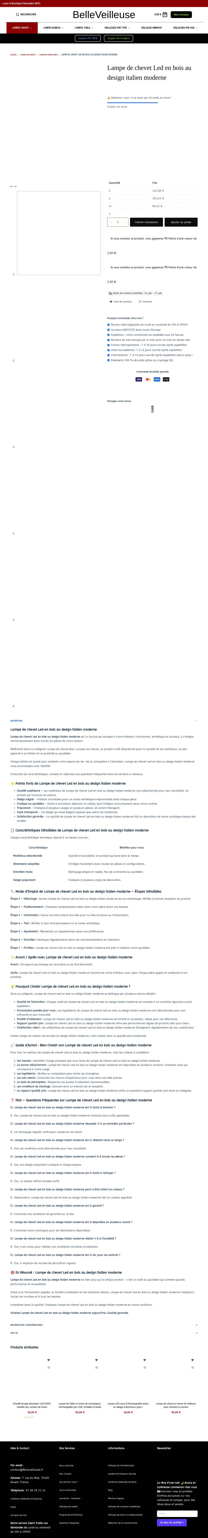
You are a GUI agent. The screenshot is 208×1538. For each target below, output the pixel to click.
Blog (111, 1483)
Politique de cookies (71, 1500)
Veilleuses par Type (117, 28)
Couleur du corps (117, 106)
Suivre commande (70, 1483)
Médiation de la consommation (127, 1525)
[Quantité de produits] (117, 222)
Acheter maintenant (146, 222)
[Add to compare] (145, 301)
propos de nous (21, 1513)
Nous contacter (69, 1459)
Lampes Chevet (22, 28)
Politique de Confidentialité (125, 1459)
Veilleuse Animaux (151, 28)
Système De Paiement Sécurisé (127, 1467)
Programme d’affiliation (74, 1508)
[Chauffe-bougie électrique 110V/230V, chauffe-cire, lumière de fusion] (32, 1376)
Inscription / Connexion (73, 1492)
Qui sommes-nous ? (71, 1475)
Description (104, 721)
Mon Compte (181, 14)
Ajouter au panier (181, 222)
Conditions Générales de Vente (127, 1475)
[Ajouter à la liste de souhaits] (120, 301)
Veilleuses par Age (186, 28)
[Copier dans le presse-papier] (152, 411)
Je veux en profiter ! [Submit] (171, 1516)
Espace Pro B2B (87, 38)
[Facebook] (152, 407)
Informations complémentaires (104, 1325)
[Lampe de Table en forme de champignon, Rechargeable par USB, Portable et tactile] (80, 1376)
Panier (14, 1504)
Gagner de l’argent (119, 38)
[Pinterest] (152, 409)
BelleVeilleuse (104, 14)
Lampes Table (85, 28)
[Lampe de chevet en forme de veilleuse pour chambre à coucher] (176, 1376)
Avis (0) (104, 1333)
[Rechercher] (26, 15)
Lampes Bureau (54, 28)
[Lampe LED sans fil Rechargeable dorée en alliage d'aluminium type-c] (128, 1376)
